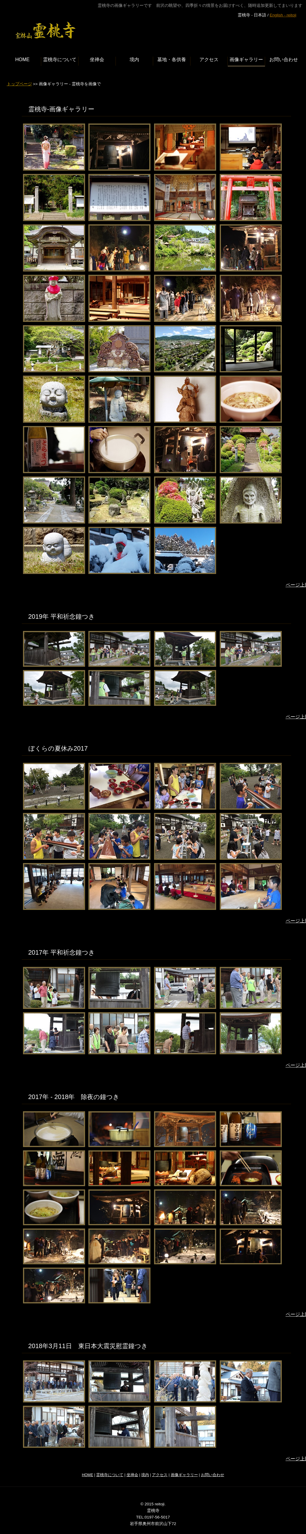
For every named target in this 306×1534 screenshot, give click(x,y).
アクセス (159, 1475)
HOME (87, 1475)
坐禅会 (132, 1475)
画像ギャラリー (184, 1475)
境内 (145, 1475)
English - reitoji (283, 15)
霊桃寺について (109, 1475)
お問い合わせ (212, 1475)
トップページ (19, 84)
